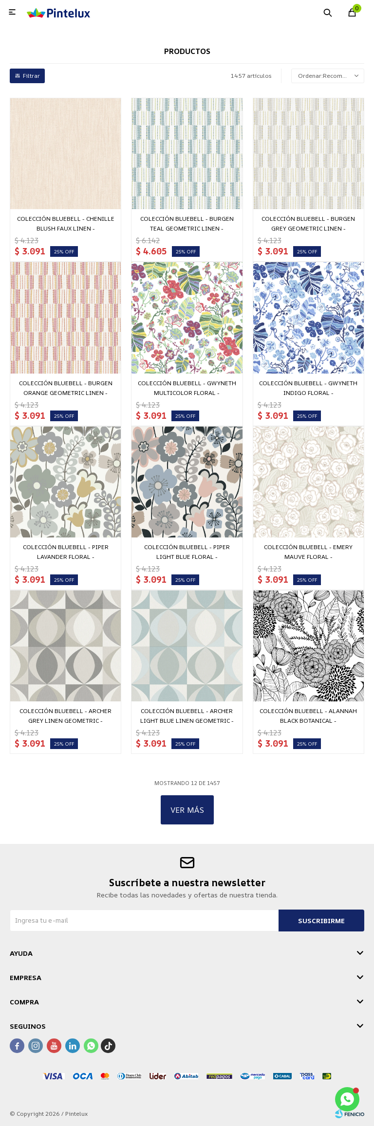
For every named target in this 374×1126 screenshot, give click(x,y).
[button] (328, 12)
